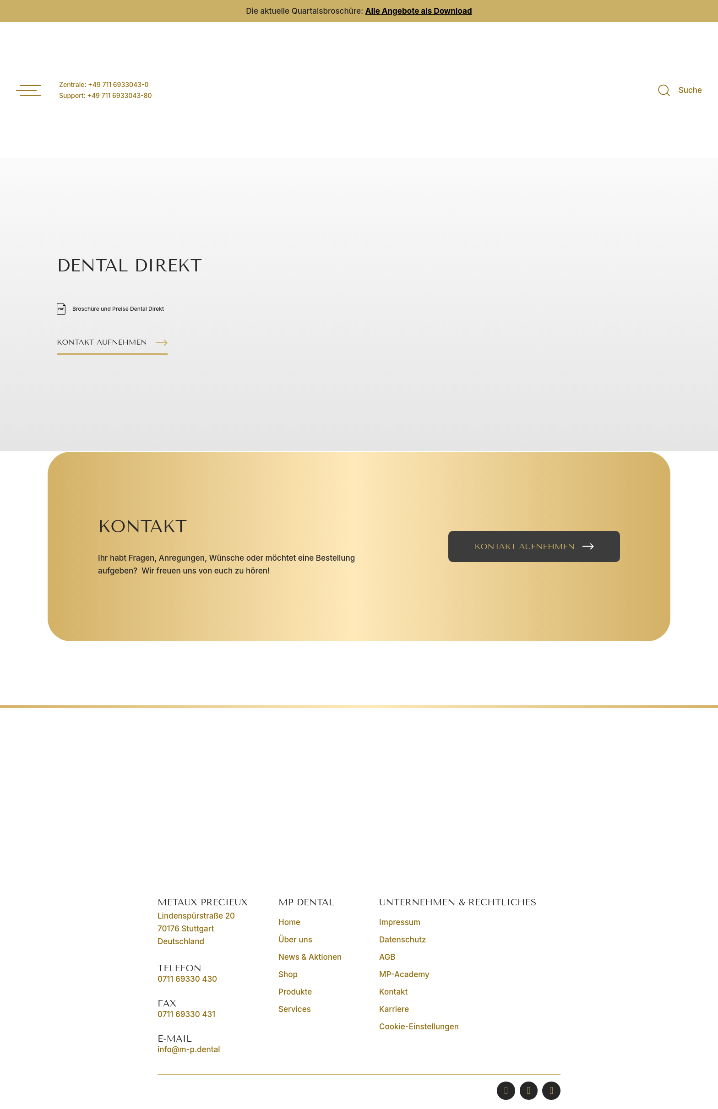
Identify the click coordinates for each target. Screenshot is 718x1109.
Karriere (394, 1009)
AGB (387, 957)
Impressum (399, 922)
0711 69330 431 (186, 1014)
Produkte (295, 991)
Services (294, 1009)
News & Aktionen (310, 957)
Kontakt (393, 991)
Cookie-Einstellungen (419, 1026)
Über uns (295, 939)
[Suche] (664, 90)
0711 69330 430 (187, 979)
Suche (690, 90)
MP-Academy (404, 974)
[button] (115, 343)
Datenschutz (402, 939)
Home (289, 922)
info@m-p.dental (189, 1049)
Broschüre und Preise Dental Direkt (118, 308)
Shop (288, 974)
